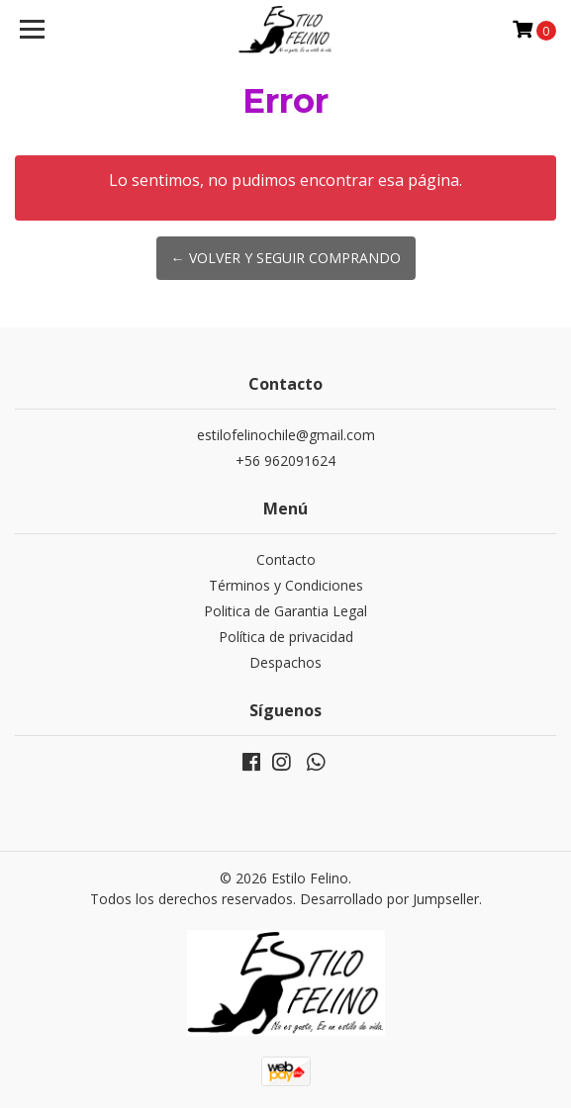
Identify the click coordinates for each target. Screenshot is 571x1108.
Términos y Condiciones (286, 585)
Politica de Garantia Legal (285, 610)
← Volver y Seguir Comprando (286, 257)
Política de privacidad (286, 636)
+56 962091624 (285, 460)
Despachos (285, 662)
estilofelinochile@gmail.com (286, 434)
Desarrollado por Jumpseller (389, 898)
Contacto (286, 559)
